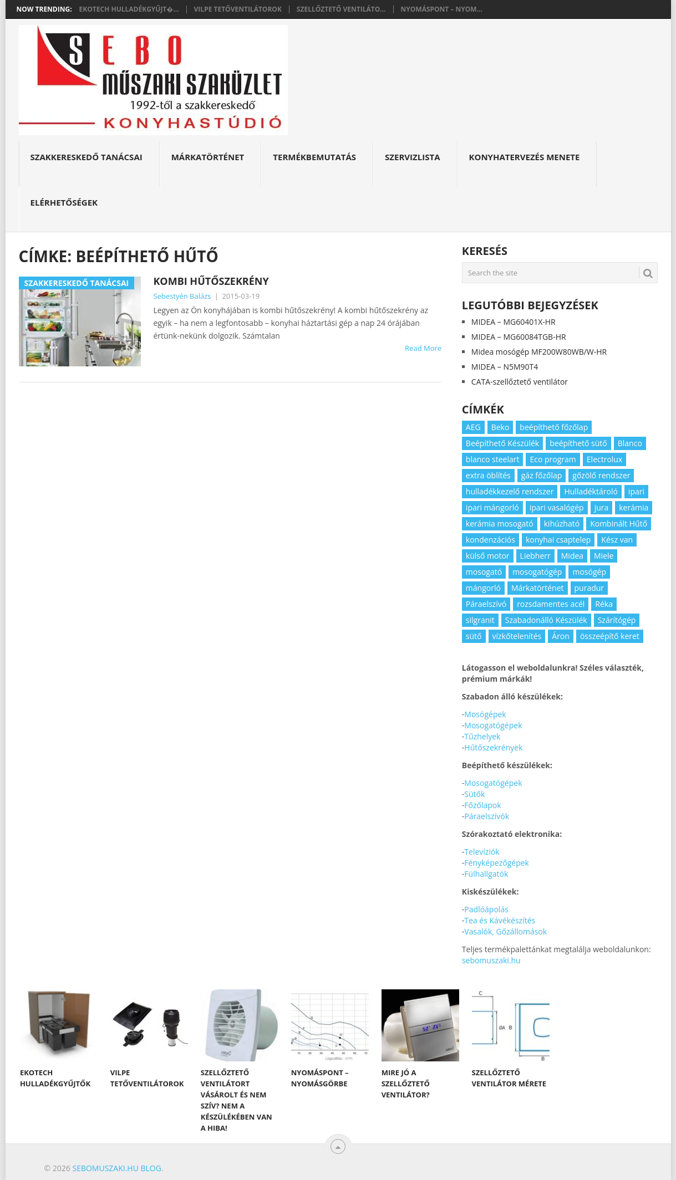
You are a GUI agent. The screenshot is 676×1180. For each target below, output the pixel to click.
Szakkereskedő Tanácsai (87, 156)
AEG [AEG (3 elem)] (473, 427)
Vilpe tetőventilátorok (238, 9)
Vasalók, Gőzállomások (505, 931)
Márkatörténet (208, 156)
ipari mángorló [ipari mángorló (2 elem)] (492, 507)
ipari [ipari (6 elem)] (636, 491)
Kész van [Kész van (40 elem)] (617, 539)
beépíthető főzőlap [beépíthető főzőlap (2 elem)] (554, 427)
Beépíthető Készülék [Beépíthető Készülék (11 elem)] (502, 443)
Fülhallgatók (486, 874)
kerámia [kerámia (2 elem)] (633, 507)
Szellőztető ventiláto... (341, 9)
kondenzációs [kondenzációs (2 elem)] (490, 539)
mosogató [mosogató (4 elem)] (484, 571)
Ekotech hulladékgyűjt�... (129, 9)
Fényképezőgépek (496, 862)
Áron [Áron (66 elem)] (561, 636)
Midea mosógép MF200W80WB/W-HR (539, 351)
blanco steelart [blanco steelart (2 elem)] (493, 459)
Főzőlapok (482, 805)
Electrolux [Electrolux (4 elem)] (604, 459)
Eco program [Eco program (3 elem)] (553, 459)
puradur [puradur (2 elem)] (589, 588)
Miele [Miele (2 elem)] (603, 555)
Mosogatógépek (493, 725)
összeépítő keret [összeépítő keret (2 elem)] (609, 636)
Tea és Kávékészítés (499, 920)
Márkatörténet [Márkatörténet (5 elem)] (537, 588)
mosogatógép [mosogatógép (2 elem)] (537, 571)
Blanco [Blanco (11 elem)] (630, 443)
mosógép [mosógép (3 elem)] (589, 571)
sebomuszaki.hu (491, 960)
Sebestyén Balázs (182, 296)
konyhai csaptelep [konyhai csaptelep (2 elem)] (558, 539)
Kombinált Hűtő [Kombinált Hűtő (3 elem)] (618, 523)
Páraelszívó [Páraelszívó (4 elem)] (486, 604)
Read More (423, 348)
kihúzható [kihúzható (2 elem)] (562, 523)
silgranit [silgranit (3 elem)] (480, 620)
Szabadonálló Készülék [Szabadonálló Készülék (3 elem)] (546, 620)
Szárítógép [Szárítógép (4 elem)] (617, 620)
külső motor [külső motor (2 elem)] (488, 555)
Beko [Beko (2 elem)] (500, 427)
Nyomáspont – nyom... (441, 9)
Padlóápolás (486, 909)
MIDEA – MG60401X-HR (513, 321)
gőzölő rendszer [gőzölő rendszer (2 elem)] (601, 475)
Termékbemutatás (314, 156)
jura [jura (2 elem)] (601, 507)
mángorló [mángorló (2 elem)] (483, 588)
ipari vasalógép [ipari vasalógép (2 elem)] (557, 507)
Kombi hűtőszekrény (210, 281)
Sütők (474, 794)
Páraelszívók (486, 816)
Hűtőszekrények (493, 747)
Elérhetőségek (64, 202)
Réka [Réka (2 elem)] (604, 604)
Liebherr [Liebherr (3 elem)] (535, 555)
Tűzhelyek (482, 736)
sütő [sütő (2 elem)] (474, 636)
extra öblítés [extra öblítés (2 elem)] (488, 475)
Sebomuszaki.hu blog (116, 1168)
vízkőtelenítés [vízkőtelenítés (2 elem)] (517, 636)
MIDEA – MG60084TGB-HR (518, 336)
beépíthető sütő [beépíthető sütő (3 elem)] (578, 443)
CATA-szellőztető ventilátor (519, 381)
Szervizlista (412, 156)
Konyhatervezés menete (524, 156)
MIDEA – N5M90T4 (504, 366)
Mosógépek (485, 714)
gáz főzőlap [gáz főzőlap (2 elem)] (541, 475)
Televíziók (481, 851)
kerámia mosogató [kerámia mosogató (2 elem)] (499, 523)
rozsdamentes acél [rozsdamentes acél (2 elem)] (550, 604)
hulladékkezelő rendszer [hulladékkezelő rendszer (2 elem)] (510, 491)
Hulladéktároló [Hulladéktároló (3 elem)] (590, 491)
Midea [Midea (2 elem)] (572, 555)
